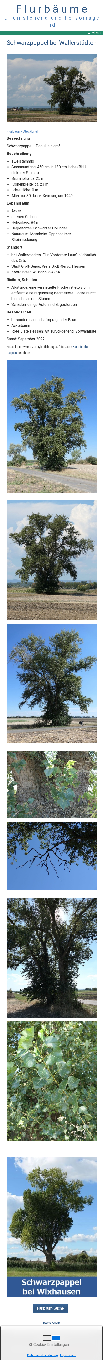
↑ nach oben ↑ (51, 1323)
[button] (50, 1308)
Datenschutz (79, 1333)
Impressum (57, 1333)
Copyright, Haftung (51, 1341)
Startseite (21, 1333)
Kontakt (38, 1333)
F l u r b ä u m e (51, 9)
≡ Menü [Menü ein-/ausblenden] (94, 33)
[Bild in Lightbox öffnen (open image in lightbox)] (52, 88)
